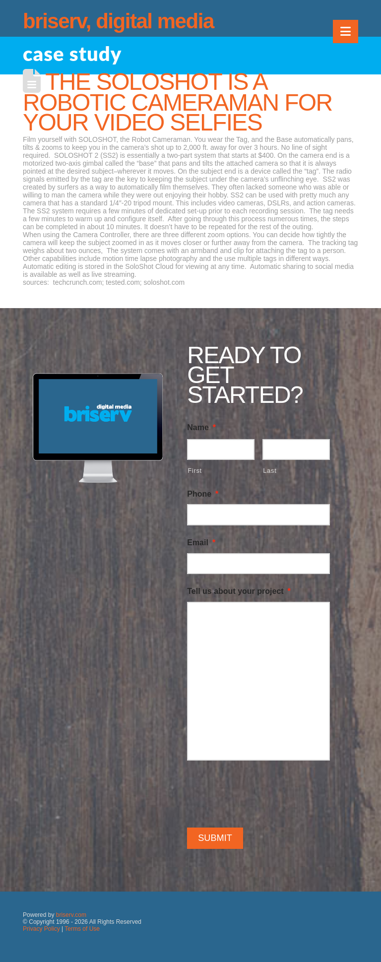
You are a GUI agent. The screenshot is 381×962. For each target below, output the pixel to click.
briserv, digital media (118, 21)
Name (201, 427)
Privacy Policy (41, 928)
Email (201, 542)
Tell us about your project (239, 591)
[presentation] (262, 792)
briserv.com (71, 914)
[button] (345, 31)
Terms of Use (82, 928)
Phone (202, 494)
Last (269, 470)
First (195, 470)
